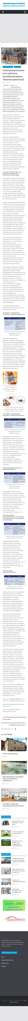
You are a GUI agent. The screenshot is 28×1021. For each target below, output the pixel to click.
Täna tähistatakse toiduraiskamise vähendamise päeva (13, 718)
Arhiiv (2, 972)
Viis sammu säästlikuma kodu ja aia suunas (18, 832)
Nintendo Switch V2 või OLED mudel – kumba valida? (18, 822)
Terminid (3, 981)
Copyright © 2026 (6, 1015)
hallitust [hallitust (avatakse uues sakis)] (11, 241)
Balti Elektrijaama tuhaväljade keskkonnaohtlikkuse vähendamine (13, 779)
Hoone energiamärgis (10, 754)
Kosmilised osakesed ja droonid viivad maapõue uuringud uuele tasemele (18, 860)
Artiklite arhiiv (17, 66)
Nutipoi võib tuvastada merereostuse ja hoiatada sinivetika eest (18, 871)
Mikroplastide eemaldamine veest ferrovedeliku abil (17, 890)
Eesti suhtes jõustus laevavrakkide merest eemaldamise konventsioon (14, 724)
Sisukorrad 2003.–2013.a (7, 975)
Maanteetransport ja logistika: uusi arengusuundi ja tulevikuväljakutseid (17, 843)
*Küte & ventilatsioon (7, 66)
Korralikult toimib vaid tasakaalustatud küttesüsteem (13, 805)
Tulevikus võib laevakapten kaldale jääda (18, 880)
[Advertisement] (14, 28)
